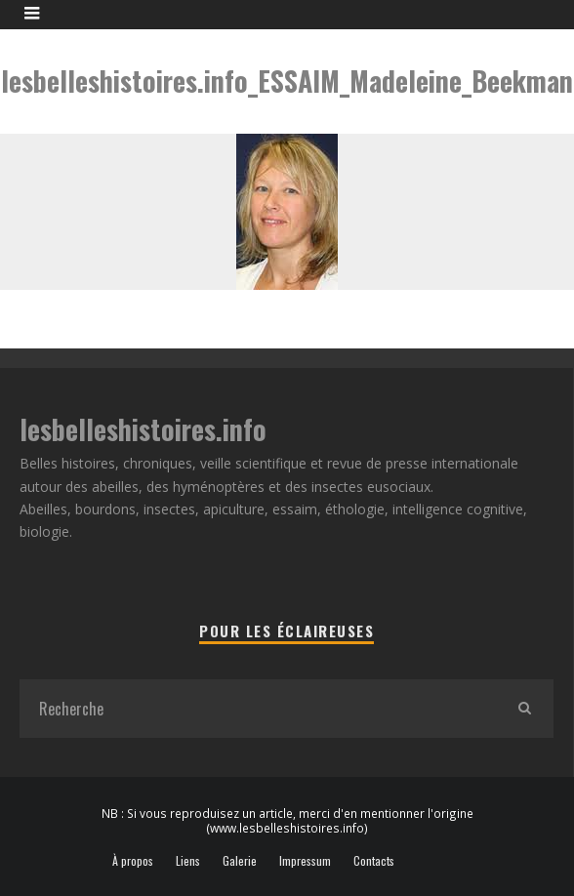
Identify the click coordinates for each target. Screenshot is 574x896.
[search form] (257, 708)
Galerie (240, 861)
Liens (188, 861)
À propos (132, 861)
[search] (524, 708)
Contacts (373, 861)
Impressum (305, 861)
